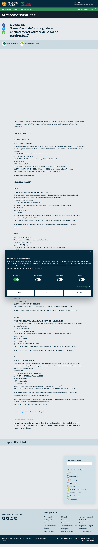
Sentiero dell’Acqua (42, 401)
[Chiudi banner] (90, 252)
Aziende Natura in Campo (69, 526)
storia (16, 428)
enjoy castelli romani (22, 425)
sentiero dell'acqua (73, 425)
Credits (81, 540)
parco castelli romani (56, 425)
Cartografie (65, 528)
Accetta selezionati (49, 293)
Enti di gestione (49, 520)
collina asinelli (55, 423)
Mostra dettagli (82, 287)
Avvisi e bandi (83, 528)
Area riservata (90, 540)
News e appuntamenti (15, 14)
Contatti (92, 538)
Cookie (76, 538)
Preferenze (84, 538)
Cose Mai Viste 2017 (71, 423)
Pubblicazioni (83, 523)
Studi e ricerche (49, 531)
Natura (63, 520)
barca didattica (42, 423)
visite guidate (25, 428)
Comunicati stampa (67, 531)
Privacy (69, 538)
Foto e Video (65, 523)
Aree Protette (48, 517)
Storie (46, 523)
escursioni (35, 425)
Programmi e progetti (86, 526)
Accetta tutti (77, 293)
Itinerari (64, 517)
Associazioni (30, 423)
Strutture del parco (85, 531)
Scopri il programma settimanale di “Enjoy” (29, 412)
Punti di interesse (84, 520)
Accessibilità (61, 538)
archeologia (18, 423)
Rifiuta (20, 293)
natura (43, 425)
